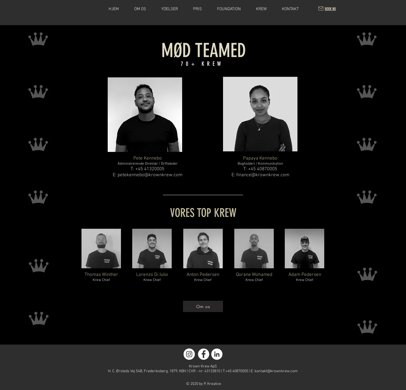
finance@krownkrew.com (262, 175)
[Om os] (203, 306)
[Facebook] (203, 354)
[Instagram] (189, 354)
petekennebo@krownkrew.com (150, 175)
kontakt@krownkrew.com (276, 371)
